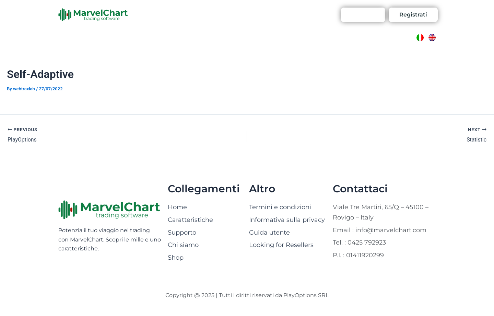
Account (316, 14)
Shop (261, 14)
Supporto (286, 14)
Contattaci (233, 14)
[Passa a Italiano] (420, 37)
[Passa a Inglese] (432, 37)
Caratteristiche (161, 14)
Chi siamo (200, 14)
